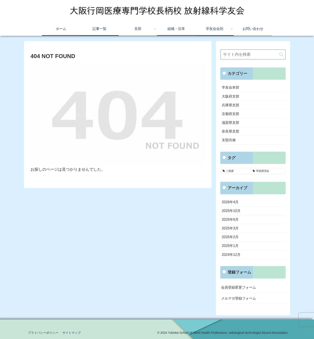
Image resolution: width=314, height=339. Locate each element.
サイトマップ (72, 332)
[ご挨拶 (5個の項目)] (235, 171)
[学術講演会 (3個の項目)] (268, 171)
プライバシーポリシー (43, 332)
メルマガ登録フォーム (238, 298)
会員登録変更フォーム (238, 287)
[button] (281, 54)
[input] (253, 54)
